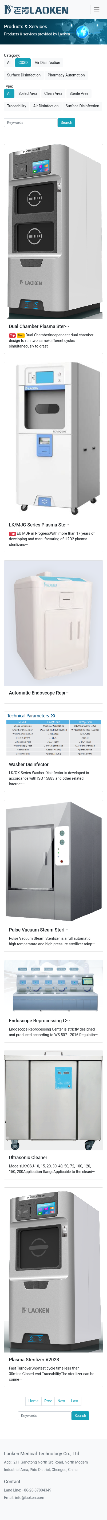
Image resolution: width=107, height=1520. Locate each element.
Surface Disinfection (24, 75)
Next (61, 1401)
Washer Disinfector (29, 764)
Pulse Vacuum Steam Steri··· (39, 930)
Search (66, 122)
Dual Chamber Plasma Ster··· (39, 326)
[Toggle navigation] (96, 9)
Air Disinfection (47, 62)
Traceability (16, 106)
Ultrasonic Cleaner (28, 1157)
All (9, 62)
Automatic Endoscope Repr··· (39, 693)
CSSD (23, 62)
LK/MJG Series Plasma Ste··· (39, 525)
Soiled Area (27, 93)
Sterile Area (79, 93)
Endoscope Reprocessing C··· (39, 1020)
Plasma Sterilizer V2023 (34, 1359)
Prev (48, 1401)
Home (33, 1401)
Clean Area (53, 93)
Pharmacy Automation (66, 75)
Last (74, 1401)
